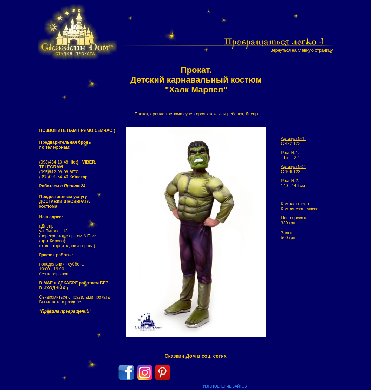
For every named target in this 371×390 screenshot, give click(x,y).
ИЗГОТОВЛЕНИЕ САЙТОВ (225, 386)
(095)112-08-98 (59, 172)
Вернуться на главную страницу (301, 50)
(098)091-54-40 (63, 176)
